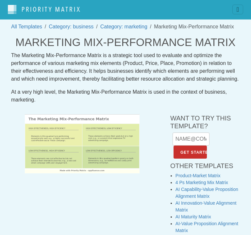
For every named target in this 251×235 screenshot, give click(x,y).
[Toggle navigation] (237, 8)
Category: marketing (123, 23)
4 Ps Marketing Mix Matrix (202, 179)
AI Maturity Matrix (193, 213)
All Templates (26, 23)
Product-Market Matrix (198, 172)
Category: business (71, 23)
